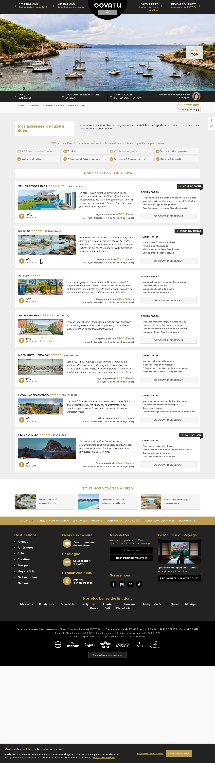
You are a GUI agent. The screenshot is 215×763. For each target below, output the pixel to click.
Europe (35, 105)
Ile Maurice (47, 604)
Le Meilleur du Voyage (177, 535)
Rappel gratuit (189, 109)
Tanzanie (130, 604)
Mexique (191, 604)
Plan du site (187, 520)
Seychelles (68, 604)
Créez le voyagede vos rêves (79, 543)
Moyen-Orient (27, 571)
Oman (175, 604)
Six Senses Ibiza (43, 315)
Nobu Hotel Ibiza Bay (49, 355)
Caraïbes (24, 559)
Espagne (48, 105)
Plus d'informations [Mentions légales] (104, 757)
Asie (21, 553)
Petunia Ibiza (42, 435)
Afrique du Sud (153, 604)
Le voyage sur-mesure (87, 520)
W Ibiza (29, 275)
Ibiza (194, 50)
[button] (84, 151)
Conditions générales (160, 520)
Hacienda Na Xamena (48, 395)
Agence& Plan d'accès (78, 581)
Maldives (26, 604)
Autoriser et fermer (179, 753)
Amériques (25, 547)
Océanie (24, 583)
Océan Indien (27, 577)
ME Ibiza (40, 231)
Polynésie (89, 604)
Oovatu (22, 105)
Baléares (61, 105)
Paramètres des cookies (107, 655)
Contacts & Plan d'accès (123, 520)
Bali (107, 608)
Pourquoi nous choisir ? (51, 520)
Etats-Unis (123, 608)
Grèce (94, 608)
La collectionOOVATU (76, 562)
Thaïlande (110, 604)
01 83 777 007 (188, 105)
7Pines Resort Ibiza (50, 186)
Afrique (23, 541)
